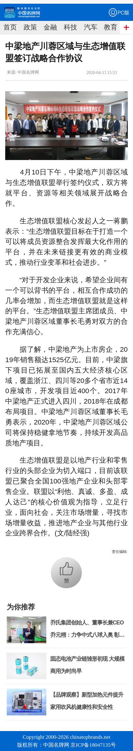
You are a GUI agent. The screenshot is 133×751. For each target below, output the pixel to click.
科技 (70, 27)
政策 (30, 27)
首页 (10, 27)
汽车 (90, 27)
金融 (50, 27)
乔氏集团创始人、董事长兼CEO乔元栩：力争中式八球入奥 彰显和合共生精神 (87, 635)
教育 (110, 27)
